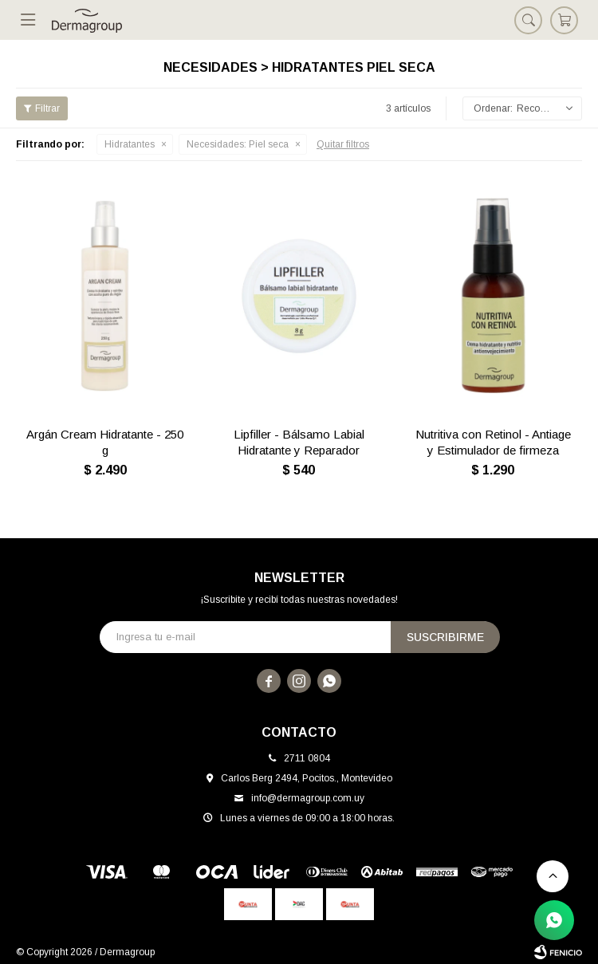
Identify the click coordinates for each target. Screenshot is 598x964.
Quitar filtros (343, 144)
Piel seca (238, 144)
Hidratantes (129, 144)
